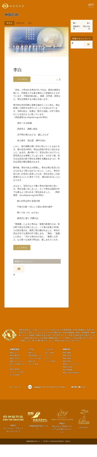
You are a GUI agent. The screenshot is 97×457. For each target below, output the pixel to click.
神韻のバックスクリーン (72, 376)
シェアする (22, 79)
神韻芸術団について (35, 368)
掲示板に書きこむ (78, 399)
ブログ (47, 371)
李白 (30, 23)
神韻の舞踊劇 (67, 382)
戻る (8, 23)
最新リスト (32, 365)
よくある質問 (15, 387)
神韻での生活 (15, 371)
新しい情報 (49, 365)
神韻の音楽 (67, 368)
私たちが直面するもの (17, 378)
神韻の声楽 (67, 371)
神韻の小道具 (67, 379)
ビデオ (31, 361)
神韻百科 (20, 23)
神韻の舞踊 (67, 365)
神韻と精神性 (15, 382)
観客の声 (31, 374)
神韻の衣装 (67, 374)
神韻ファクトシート (17, 374)
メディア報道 (33, 376)
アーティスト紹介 (34, 371)
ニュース (49, 361)
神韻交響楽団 (15, 368)
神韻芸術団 (14, 361)
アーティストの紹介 (17, 385)
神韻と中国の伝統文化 (71, 385)
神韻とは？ (14, 365)
